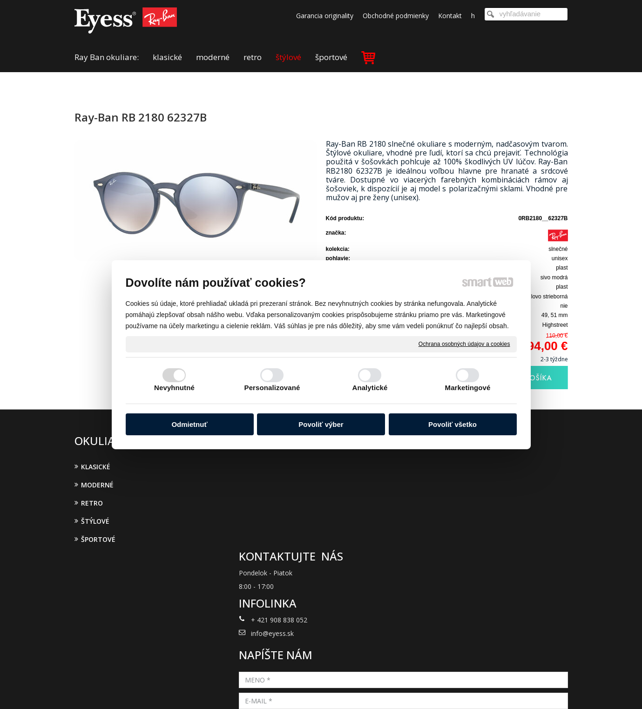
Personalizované (272, 388)
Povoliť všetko (452, 424)
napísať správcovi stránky (309, 689)
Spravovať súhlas (474, 689)
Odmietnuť (189, 424)
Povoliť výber (320, 424)
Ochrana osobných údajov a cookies (464, 343)
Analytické (369, 388)
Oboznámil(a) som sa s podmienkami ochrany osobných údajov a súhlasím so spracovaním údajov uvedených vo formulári (487, 570)
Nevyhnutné (174, 388)
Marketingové (468, 388)
